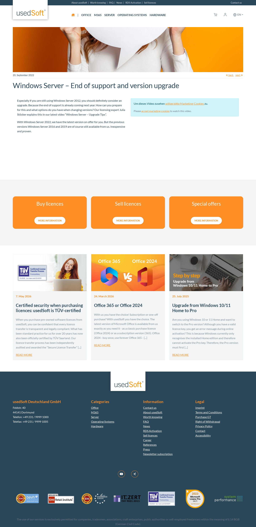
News (119, 2)
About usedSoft (79, 2)
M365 (98, 15)
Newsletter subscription (158, 454)
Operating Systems (132, 15)
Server (109, 15)
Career (147, 440)
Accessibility (203, 435)
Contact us (236, 2)
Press (146, 449)
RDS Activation (133, 2)
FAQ (111, 2)
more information (50, 220)
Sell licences (150, 2)
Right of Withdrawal (207, 421)
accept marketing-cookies (155, 111)
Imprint (200, 407)
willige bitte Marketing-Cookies (184, 103)
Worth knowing (98, 2)
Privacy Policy (203, 426)
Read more (24, 354)
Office (86, 15)
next (238, 75)
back (229, 75)
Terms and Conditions (208, 412)
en (239, 14)
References (150, 444)
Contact (200, 430)
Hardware (158, 15)
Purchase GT (203, 417)
